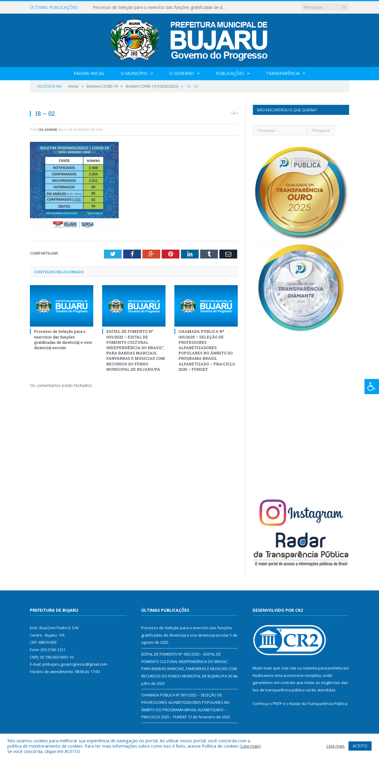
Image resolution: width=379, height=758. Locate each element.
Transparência (283, 73)
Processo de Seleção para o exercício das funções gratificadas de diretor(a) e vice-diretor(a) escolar (161, 7)
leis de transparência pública (279, 690)
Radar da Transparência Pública (318, 703)
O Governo (181, 73)
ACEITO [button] (360, 746)
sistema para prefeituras (325, 668)
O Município (134, 73)
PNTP (277, 703)
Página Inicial (89, 73)
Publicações (230, 73)
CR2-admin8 (47, 129)
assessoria (293, 675)
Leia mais (250, 746)
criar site (288, 668)
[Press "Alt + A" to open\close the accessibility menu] (371, 386)
